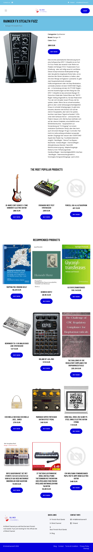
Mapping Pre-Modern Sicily (17, 287)
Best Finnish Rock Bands (58, 530)
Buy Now (54, 52)
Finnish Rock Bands (58, 519)
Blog (53, 533)
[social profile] (12, 2)
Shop (85, 11)
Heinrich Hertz (46, 292)
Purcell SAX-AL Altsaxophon (76, 205)
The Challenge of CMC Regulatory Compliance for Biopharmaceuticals (76, 363)
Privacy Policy (84, 546)
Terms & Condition (71, 546)
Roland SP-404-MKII (46, 359)
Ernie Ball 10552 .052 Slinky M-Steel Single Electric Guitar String (76, 419)
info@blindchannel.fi (82, 2)
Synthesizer (61, 34)
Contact (61, 546)
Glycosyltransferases (76, 287)
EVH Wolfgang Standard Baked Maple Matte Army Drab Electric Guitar (76, 476)
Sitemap (86, 548)
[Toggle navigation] (5, 10)
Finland (72, 2)
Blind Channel (56, 523)
